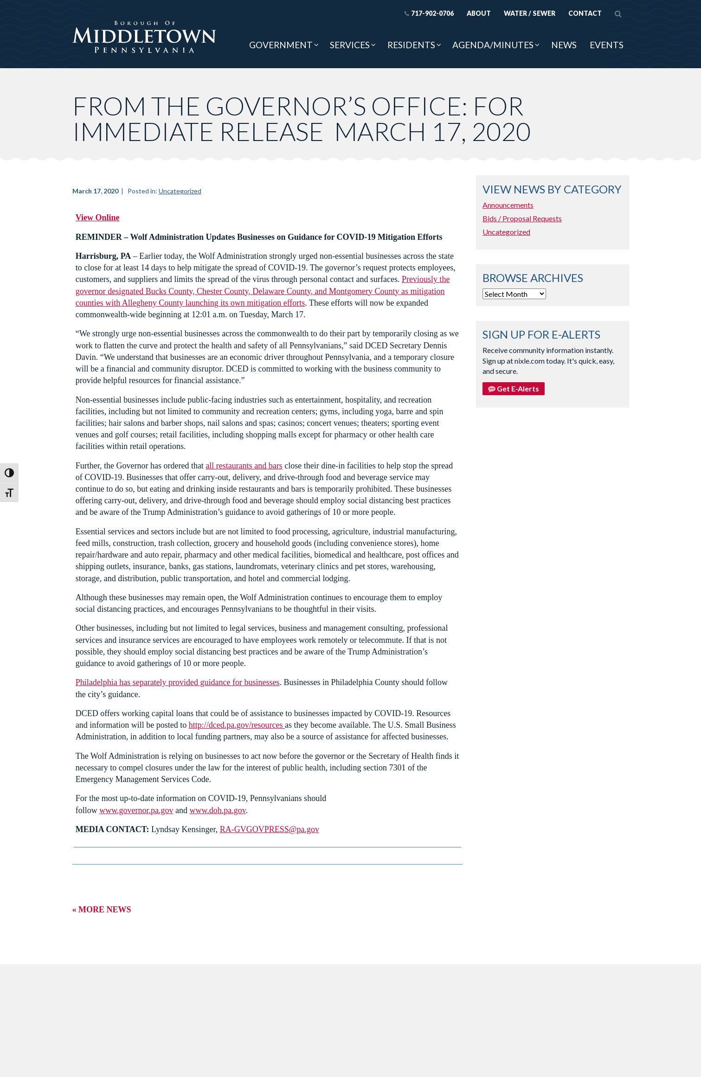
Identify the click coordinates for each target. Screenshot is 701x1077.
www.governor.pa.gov (136, 810)
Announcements (508, 204)
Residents (411, 44)
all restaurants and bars (244, 465)
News (564, 44)
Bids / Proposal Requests (522, 218)
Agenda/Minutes (493, 44)
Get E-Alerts (513, 388)
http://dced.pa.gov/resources (237, 725)
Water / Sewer (529, 13)
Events (607, 44)
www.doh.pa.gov (218, 810)
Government (281, 44)
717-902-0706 (429, 13)
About (479, 13)
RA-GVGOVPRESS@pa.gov (269, 829)
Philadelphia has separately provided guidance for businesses (178, 682)
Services (350, 44)
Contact (585, 13)
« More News (101, 909)
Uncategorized (180, 191)
